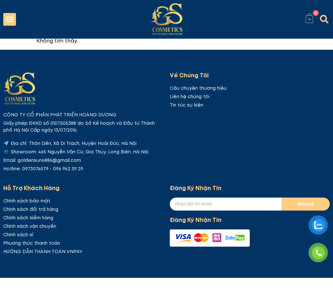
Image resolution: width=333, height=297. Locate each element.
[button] (9, 19)
